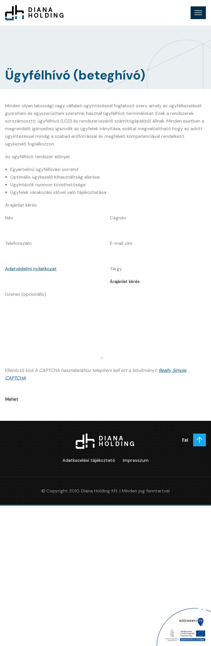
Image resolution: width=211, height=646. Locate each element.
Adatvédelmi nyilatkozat (31, 269)
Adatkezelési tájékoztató (88, 460)
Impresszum (136, 460)
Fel (185, 439)
